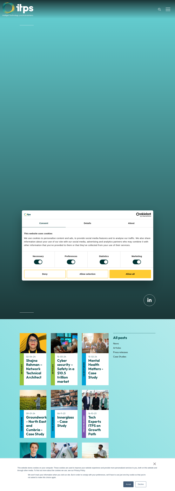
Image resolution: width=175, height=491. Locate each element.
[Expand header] (168, 9)
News (116, 343)
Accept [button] (128, 484)
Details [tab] (87, 223)
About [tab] (131, 223)
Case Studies (84, 369)
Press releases (84, 423)
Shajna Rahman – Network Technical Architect (34, 368)
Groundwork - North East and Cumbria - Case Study (36, 425)
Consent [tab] (43, 223)
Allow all (130, 274)
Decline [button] (141, 484)
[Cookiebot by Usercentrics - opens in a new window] (138, 215)
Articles (22, 369)
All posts (120, 337)
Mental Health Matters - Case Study (95, 368)
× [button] (154, 463)
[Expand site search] (159, 9)
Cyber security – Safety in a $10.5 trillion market (65, 371)
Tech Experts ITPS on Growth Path (94, 425)
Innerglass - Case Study (65, 421)
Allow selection (87, 274)
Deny (45, 274)
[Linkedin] (149, 300)
